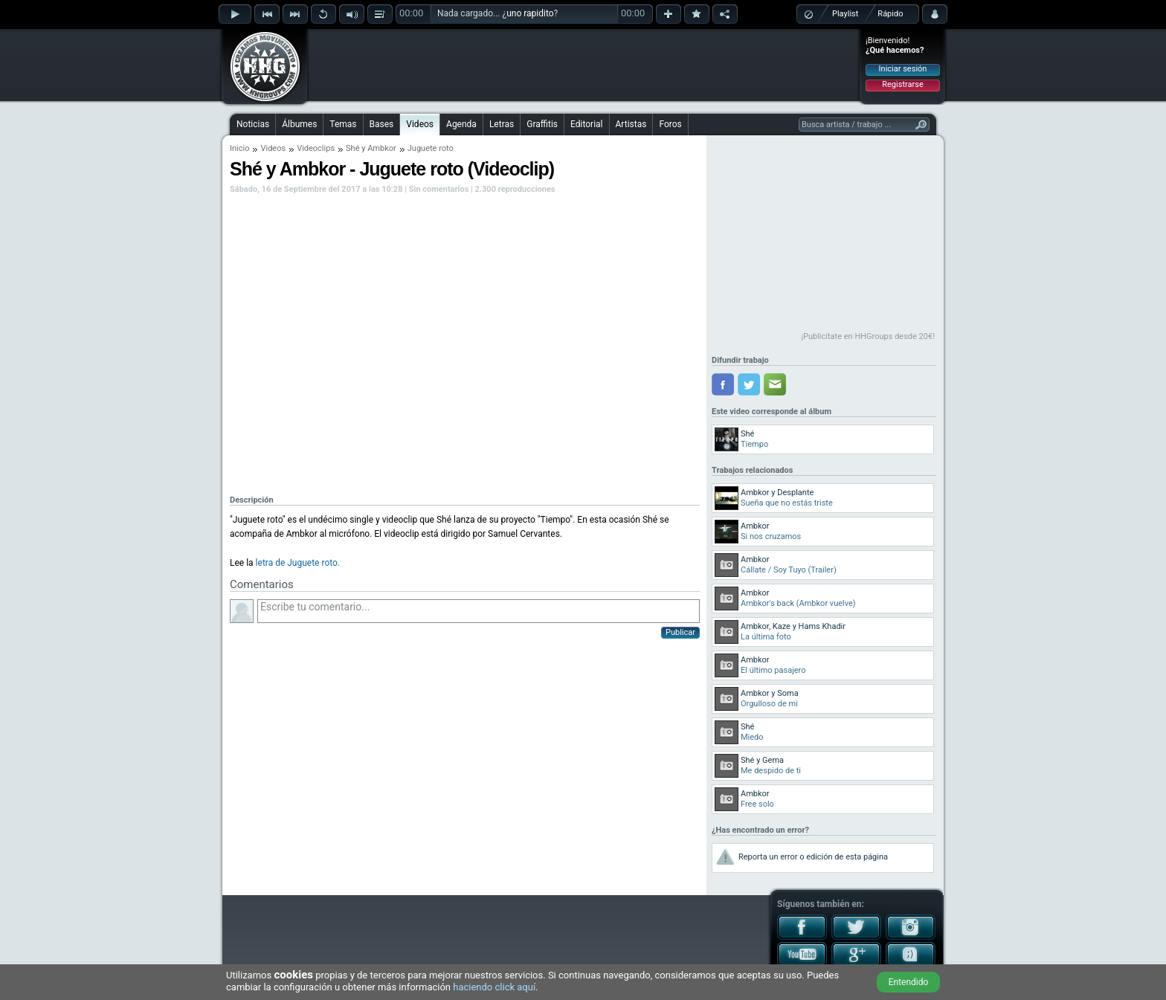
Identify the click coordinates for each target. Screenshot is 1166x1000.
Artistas (631, 124)
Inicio (239, 148)
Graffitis (542, 124)
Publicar (680, 632)
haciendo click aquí (494, 987)
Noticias (252, 124)
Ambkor (381, 148)
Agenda (461, 124)
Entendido (909, 982)
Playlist (845, 14)
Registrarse (902, 84)
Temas (342, 124)
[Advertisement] (583, 64)
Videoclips (316, 148)
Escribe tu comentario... (478, 611)
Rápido (890, 14)
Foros (670, 124)
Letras (501, 124)
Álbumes (299, 124)
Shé (352, 148)
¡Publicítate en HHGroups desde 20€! (868, 336)
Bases (382, 124)
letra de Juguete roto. (298, 563)
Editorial (586, 124)
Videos (420, 124)
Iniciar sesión (903, 69)
